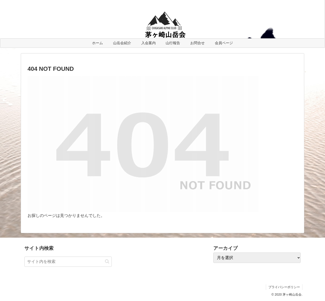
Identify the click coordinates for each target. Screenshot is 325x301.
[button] (107, 261)
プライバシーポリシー (284, 287)
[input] (68, 262)
